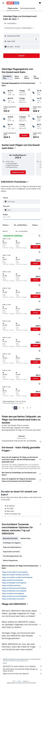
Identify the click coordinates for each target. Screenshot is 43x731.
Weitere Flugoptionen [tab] (10, 560)
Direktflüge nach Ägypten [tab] (12, 543)
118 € (14, 19)
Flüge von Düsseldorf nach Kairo (13, 599)
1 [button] (15, 408)
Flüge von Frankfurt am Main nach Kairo (15, 575)
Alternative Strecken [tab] (10, 538)
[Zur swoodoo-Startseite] (13, 3)
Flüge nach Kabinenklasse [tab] (12, 547)
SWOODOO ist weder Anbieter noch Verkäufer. (22, 666)
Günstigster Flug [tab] (7, 77)
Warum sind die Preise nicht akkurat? (22, 673)
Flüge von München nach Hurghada (14, 591)
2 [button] (19, 408)
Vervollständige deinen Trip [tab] (12, 556)
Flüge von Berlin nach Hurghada (13, 593)
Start (14, 681)
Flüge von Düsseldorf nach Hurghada (15, 572)
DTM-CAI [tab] (21, 436)
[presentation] (18, 19)
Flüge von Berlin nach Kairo (11, 585)
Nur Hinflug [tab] (36, 77)
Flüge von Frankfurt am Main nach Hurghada (17, 577)
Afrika (19, 681)
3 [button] (23, 408)
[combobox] (11, 23)
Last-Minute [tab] (26, 77)
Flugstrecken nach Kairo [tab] (11, 551)
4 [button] (27, 408)
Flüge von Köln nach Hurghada (12, 580)
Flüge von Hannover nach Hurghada (14, 596)
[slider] (40, 219)
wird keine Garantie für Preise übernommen (15, 660)
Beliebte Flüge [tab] (25, 538)
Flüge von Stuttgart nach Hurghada (14, 583)
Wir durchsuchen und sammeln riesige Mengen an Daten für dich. (22, 670)
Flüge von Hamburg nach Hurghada (14, 588)
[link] (18, 172)
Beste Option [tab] (17, 77)
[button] (3, 3)
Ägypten (25, 681)
